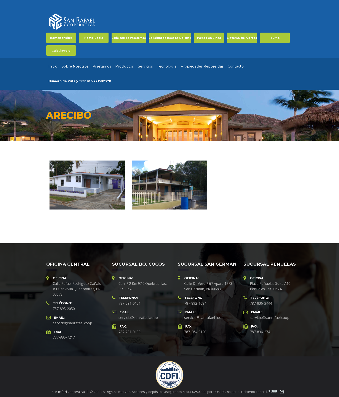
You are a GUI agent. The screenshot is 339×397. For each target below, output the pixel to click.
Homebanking (61, 37)
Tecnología (166, 65)
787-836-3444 (261, 301)
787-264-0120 (195, 329)
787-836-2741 (261, 329)
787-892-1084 (195, 301)
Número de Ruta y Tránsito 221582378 (79, 80)
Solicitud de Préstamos (129, 37)
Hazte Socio (93, 37)
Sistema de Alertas (242, 37)
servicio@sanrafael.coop (72, 320)
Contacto (236, 65)
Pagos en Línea (209, 37)
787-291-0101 (129, 301)
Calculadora (61, 50)
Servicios (145, 65)
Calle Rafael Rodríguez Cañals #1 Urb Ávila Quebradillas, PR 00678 (77, 287)
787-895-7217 (64, 335)
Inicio (52, 65)
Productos (124, 65)
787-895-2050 (64, 306)
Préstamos (102, 65)
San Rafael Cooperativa (68, 389)
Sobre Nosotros (75, 65)
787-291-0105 (129, 329)
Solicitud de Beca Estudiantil (170, 37)
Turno (275, 37)
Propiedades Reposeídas (202, 65)
